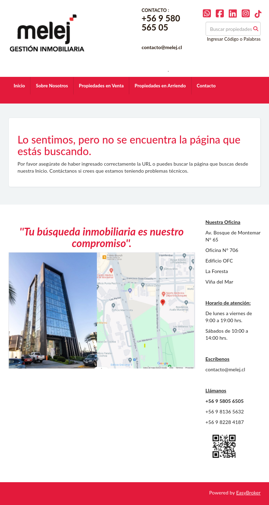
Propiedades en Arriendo (160, 85)
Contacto (206, 85)
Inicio (19, 85)
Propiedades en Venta (101, 85)
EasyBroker (248, 493)
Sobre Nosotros (52, 85)
